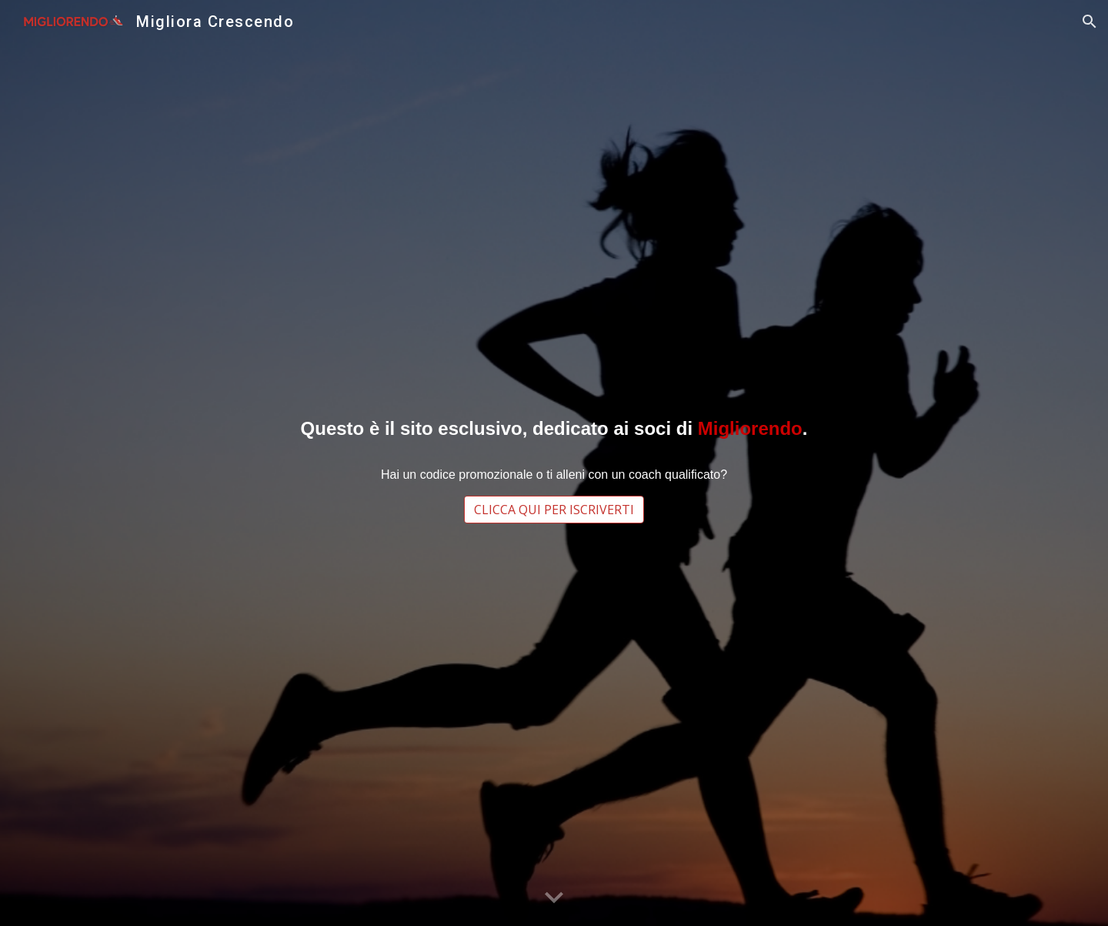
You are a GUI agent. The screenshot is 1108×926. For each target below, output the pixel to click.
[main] (554, 428)
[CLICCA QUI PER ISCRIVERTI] (554, 509)
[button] (1089, 21)
